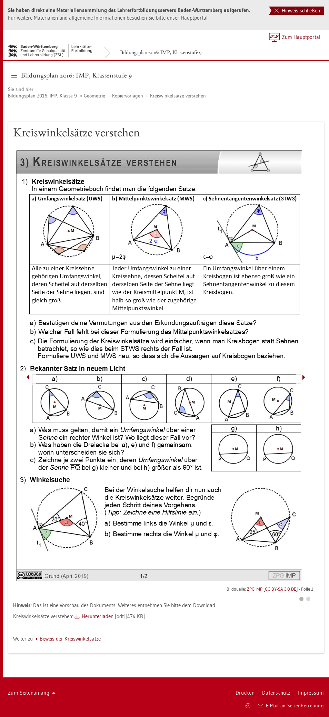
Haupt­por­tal (194, 17)
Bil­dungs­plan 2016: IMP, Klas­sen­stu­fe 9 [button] (71, 75)
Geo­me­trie (94, 96)
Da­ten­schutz (276, 692)
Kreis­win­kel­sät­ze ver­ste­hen (178, 96)
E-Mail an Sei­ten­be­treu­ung (291, 706)
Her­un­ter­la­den (97, 616)
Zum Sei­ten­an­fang (32, 692)
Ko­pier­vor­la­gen (127, 96)
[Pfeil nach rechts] (304, 377)
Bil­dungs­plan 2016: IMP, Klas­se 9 (42, 96)
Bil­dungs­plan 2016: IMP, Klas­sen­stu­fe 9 (160, 52)
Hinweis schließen (297, 10)
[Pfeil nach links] (28, 377)
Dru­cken (245, 692)
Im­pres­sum (311, 692)
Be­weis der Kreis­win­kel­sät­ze (70, 638)
